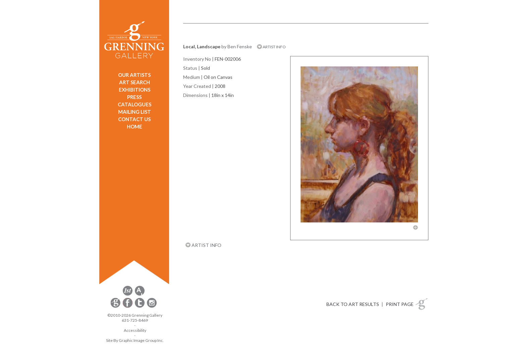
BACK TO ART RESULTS (352, 304)
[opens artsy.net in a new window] (139, 294)
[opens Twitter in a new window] (140, 306)
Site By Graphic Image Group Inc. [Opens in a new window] (135, 340)
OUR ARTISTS (134, 75)
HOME (134, 126)
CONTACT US (134, 119)
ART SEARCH (134, 82)
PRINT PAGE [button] (400, 304)
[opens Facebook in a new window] (128, 306)
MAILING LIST (134, 112)
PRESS (134, 97)
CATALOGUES (134, 104)
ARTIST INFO (271, 46)
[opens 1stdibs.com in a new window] (127, 294)
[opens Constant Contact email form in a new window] (116, 306)
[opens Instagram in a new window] (151, 306)
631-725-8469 (135, 320)
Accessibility (135, 330)
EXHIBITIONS (134, 90)
